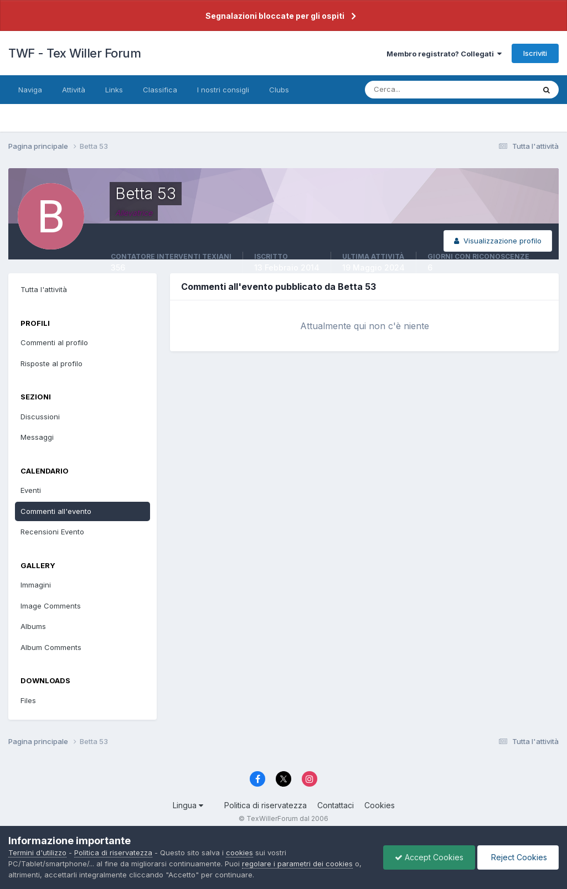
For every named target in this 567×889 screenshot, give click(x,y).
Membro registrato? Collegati (444, 53)
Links (114, 89)
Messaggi (37, 437)
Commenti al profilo (54, 342)
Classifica (160, 89)
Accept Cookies (429, 857)
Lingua (188, 805)
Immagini (35, 584)
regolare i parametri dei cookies (297, 863)
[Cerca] (413, 89)
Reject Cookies (518, 857)
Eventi (30, 490)
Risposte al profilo (51, 363)
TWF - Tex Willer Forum (74, 53)
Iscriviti (535, 53)
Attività (73, 89)
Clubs (279, 89)
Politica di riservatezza (265, 805)
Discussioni (40, 416)
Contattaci (335, 805)
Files (28, 700)
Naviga (30, 89)
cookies (239, 852)
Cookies (379, 805)
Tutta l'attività (43, 289)
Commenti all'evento (55, 511)
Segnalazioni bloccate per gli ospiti (274, 15)
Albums (33, 626)
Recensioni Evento (52, 531)
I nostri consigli (223, 89)
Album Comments (50, 647)
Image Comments (50, 605)
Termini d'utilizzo (37, 852)
